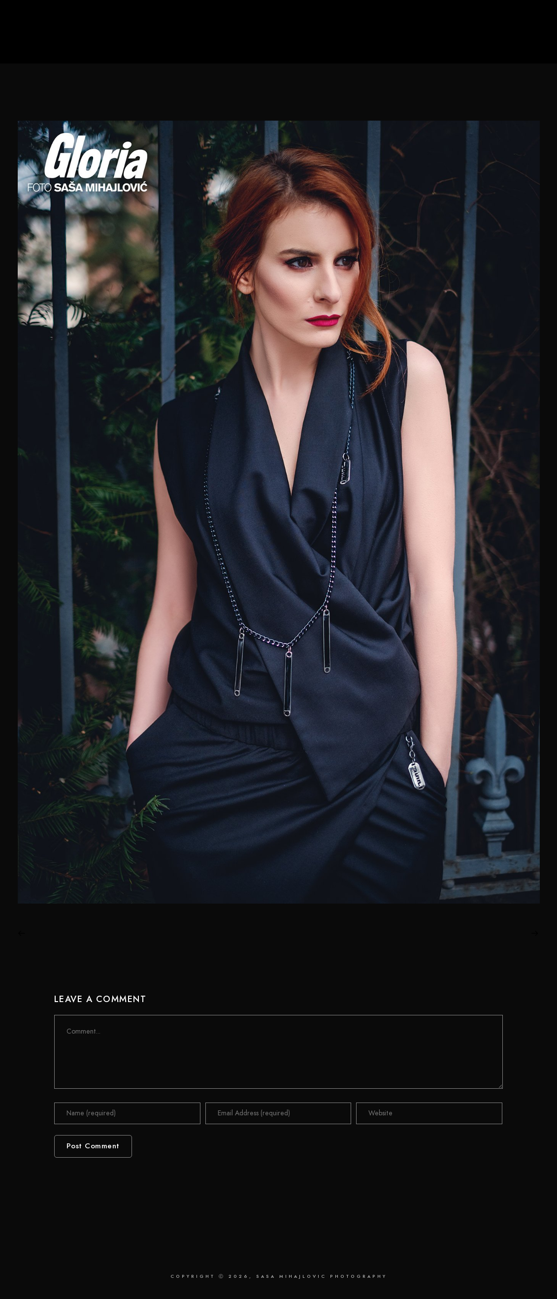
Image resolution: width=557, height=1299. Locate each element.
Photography (361, 40)
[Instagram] (503, 20)
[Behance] (519, 20)
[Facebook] (472, 20)
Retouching (419, 40)
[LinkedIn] (487, 20)
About (466, 40)
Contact (507, 40)
